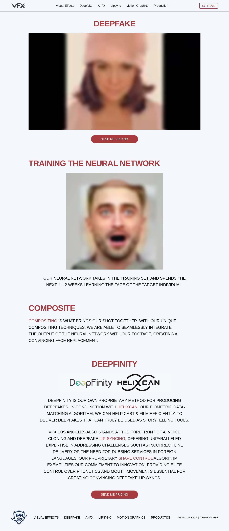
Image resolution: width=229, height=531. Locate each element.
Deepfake (86, 5)
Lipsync (116, 5)
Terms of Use (209, 517)
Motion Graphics (137, 5)
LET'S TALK (208, 5)
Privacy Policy (187, 517)
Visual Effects (65, 5)
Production (161, 5)
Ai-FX (101, 5)
